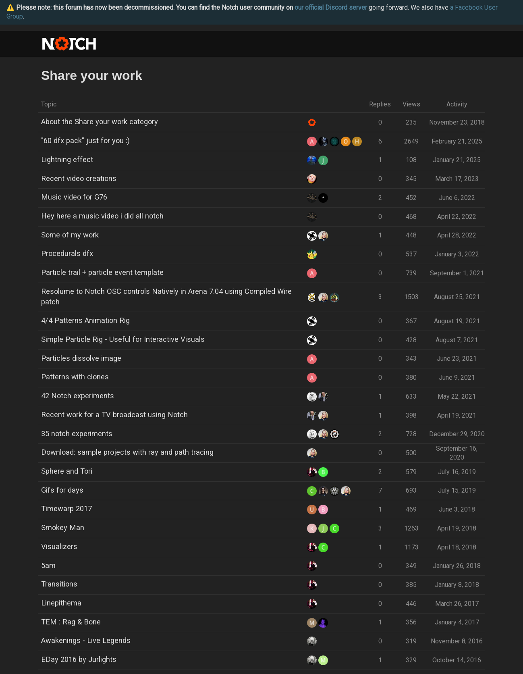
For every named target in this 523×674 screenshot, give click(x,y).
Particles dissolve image (81, 358)
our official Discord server (331, 7)
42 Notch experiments (77, 395)
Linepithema (61, 603)
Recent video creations (78, 178)
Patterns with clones (75, 376)
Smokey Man (62, 527)
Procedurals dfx (67, 253)
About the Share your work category (99, 121)
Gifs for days (62, 490)
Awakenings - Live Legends (86, 640)
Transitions (59, 584)
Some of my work (70, 235)
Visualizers (59, 546)
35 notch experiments (76, 433)
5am (48, 565)
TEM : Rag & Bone (71, 622)
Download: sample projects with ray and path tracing (127, 452)
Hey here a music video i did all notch (102, 216)
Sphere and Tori (66, 471)
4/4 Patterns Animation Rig (85, 320)
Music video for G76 (74, 197)
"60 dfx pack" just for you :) (85, 140)
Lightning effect (67, 159)
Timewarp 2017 (66, 508)
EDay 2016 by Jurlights (78, 659)
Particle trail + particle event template (102, 272)
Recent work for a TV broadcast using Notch (114, 414)
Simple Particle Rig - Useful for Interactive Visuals (123, 339)
